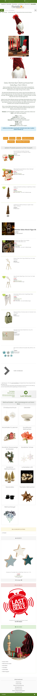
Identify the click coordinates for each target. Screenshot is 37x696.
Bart (19, 138)
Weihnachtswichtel (28, 138)
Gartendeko (5, 669)
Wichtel (13, 138)
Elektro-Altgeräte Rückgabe (18, 690)
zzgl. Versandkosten (15, 383)
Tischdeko (4, 667)
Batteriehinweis (18, 689)
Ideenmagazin (5, 671)
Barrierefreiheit (18, 692)
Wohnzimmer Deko (6, 663)
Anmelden (33, 4)
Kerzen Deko (5, 661)
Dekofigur (11, 141)
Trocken (4, 532)
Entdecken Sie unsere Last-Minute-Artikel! (18, 621)
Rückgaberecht (18, 687)
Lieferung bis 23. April (27, 1)
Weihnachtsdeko (4, 12)
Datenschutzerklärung (18, 685)
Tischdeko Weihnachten (12, 12)
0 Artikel (4, 694)
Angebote (19, 538)
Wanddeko (4, 665)
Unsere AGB (18, 683)
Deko (6, 138)
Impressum (18, 682)
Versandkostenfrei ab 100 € (10, 1)
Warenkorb (27, 4)
